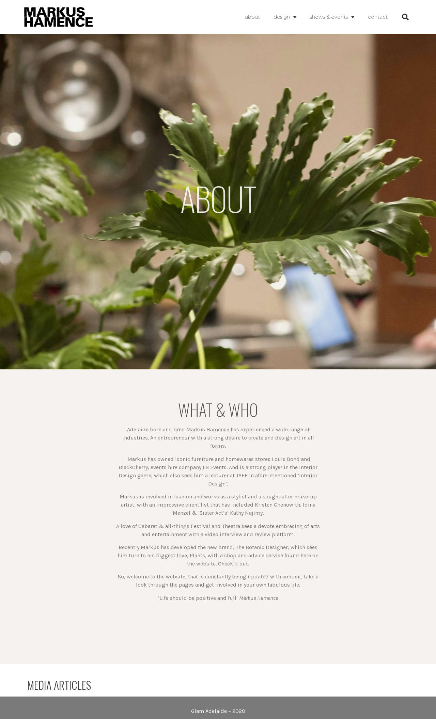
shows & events (332, 17)
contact (378, 17)
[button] (405, 17)
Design (285, 17)
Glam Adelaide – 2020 (218, 711)
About (252, 17)
